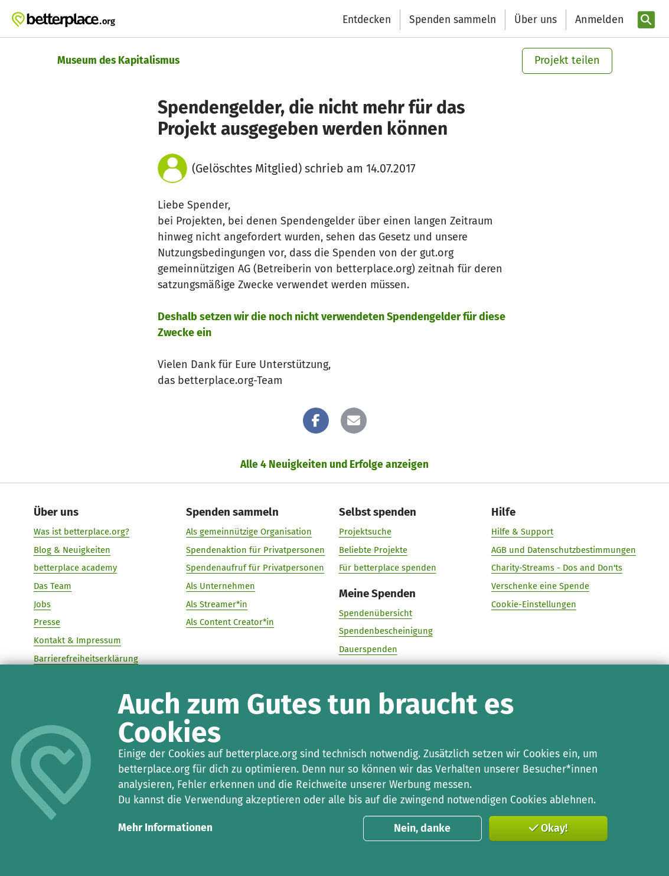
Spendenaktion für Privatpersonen (255, 549)
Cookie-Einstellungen (533, 603)
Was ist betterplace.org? (81, 531)
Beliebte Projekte (372, 549)
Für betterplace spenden (387, 567)
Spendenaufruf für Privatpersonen (255, 567)
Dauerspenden (367, 648)
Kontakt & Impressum (77, 639)
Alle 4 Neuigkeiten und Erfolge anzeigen (334, 464)
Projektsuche (364, 531)
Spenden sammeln (452, 20)
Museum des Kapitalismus (118, 60)
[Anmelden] (598, 20)
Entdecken (366, 20)
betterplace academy (75, 567)
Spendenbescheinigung (385, 631)
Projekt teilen (567, 60)
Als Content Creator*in (230, 622)
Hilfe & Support (522, 531)
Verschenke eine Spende (540, 585)
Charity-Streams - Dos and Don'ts (556, 567)
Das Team (52, 585)
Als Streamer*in (216, 603)
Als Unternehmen (220, 585)
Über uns (535, 20)
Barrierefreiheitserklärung (86, 658)
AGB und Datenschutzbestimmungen (563, 549)
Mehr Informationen (165, 828)
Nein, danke (422, 828)
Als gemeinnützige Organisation (249, 531)
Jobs (42, 603)
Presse (47, 622)
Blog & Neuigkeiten (72, 549)
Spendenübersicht (375, 612)
